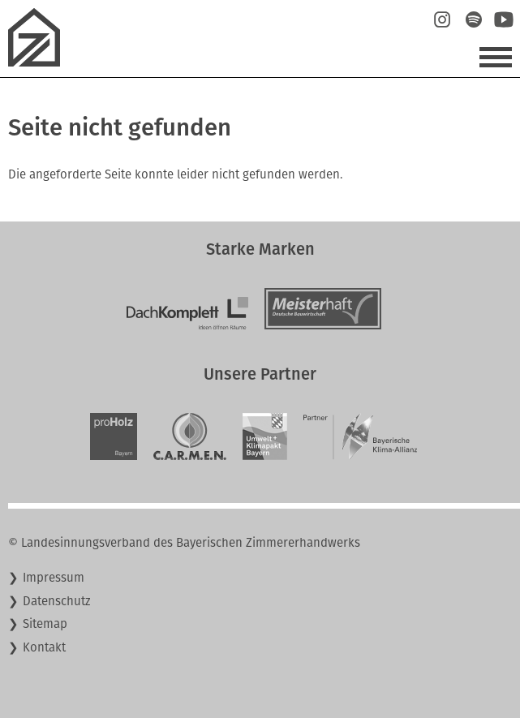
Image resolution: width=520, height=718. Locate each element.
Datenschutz (57, 601)
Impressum (53, 577)
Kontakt (44, 647)
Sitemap (45, 624)
